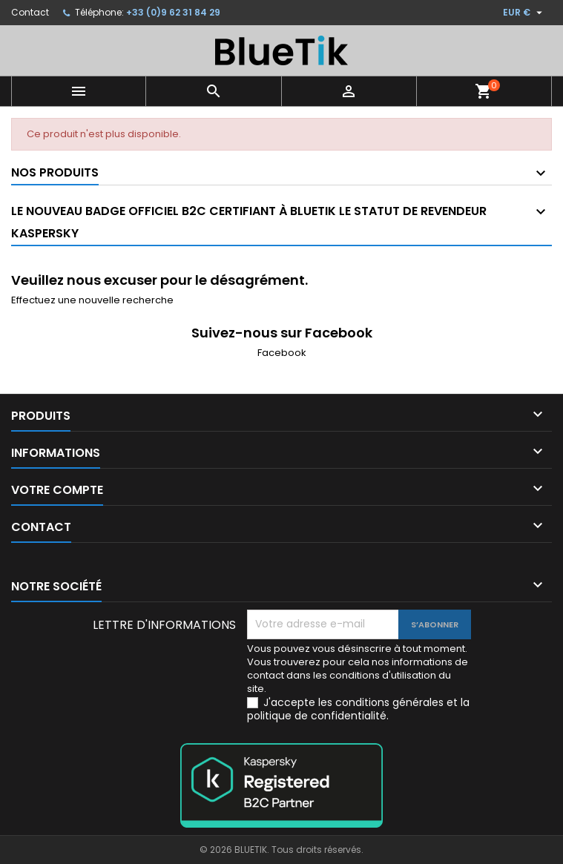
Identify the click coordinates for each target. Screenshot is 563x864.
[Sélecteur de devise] (524, 12)
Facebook (281, 353)
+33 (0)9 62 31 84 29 (173, 12)
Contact (30, 12)
